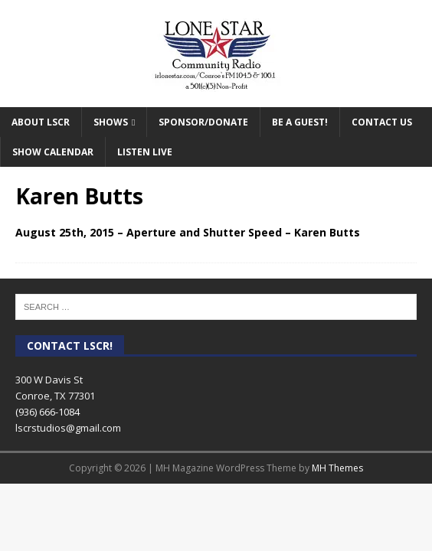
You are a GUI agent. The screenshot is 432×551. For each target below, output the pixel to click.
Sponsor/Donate (203, 122)
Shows (110, 122)
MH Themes (337, 467)
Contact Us (382, 122)
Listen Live (144, 151)
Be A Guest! (300, 122)
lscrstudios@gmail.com (68, 428)
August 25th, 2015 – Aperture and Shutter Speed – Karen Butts (187, 232)
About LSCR (40, 122)
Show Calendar (52, 151)
